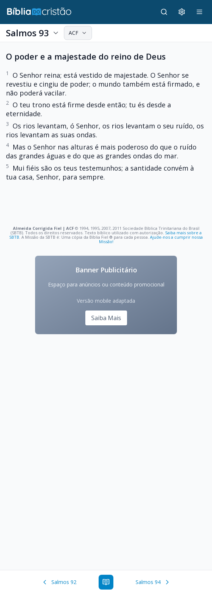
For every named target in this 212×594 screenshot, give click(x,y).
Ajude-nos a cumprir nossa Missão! (151, 239)
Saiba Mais (106, 318)
